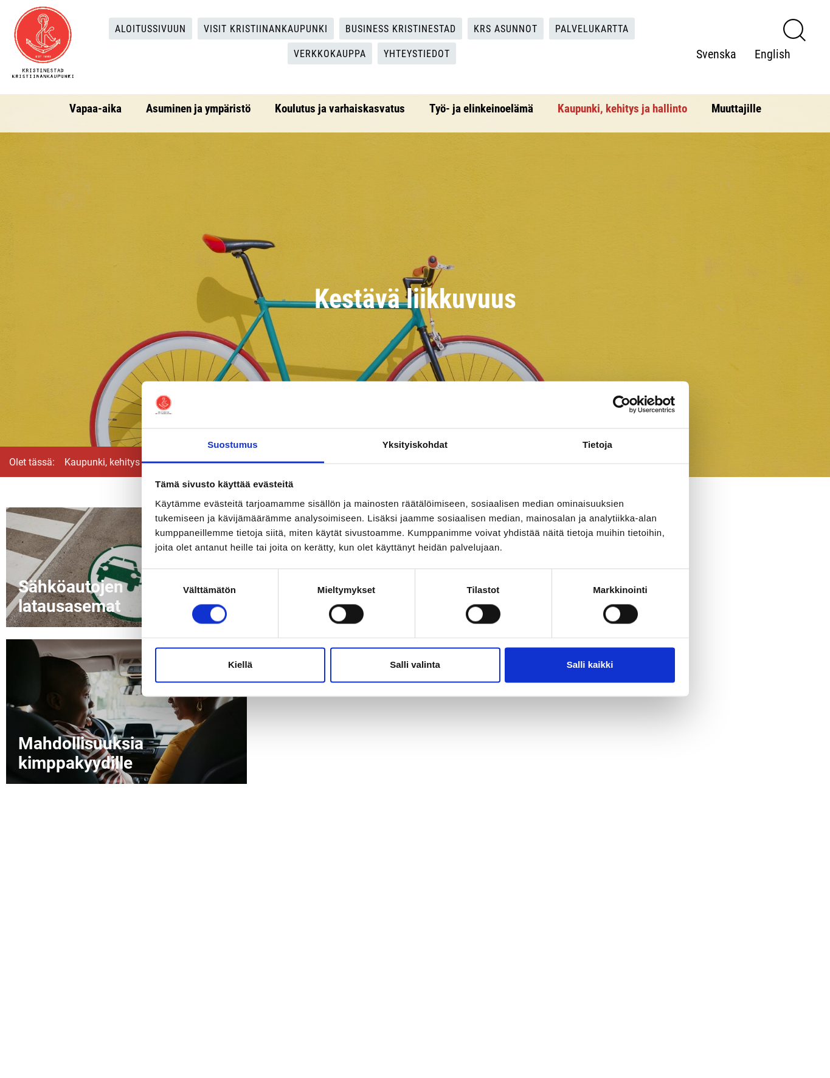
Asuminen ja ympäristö (198, 107)
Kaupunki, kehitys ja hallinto (622, 107)
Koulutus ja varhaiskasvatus (340, 107)
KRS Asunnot (506, 28)
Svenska (716, 53)
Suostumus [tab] (232, 444)
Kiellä (240, 664)
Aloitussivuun (150, 28)
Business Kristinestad (400, 28)
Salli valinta (415, 664)
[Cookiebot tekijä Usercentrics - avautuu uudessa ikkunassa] (622, 405)
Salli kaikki (590, 664)
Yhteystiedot (417, 53)
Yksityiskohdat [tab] (415, 444)
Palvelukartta (592, 28)
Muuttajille (736, 107)
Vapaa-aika (95, 107)
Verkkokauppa (330, 53)
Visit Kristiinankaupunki (266, 28)
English (772, 53)
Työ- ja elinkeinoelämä (481, 107)
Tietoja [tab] (597, 444)
